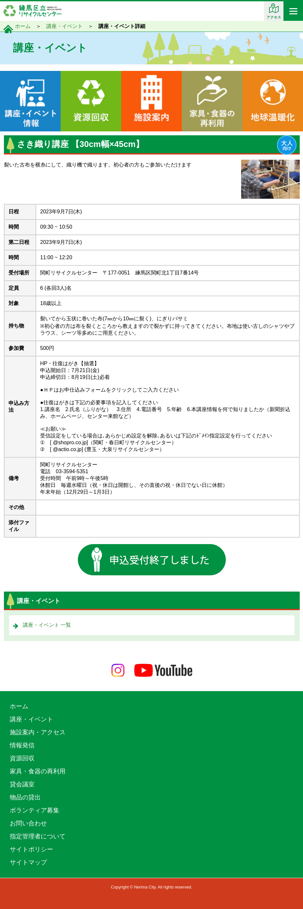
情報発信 (22, 745)
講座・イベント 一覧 (47, 625)
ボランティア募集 (34, 810)
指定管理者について (37, 836)
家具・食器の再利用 (37, 771)
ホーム (23, 26)
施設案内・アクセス (37, 732)
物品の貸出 (25, 797)
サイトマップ (28, 862)
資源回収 (22, 758)
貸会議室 (22, 784)
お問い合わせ (28, 823)
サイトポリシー (31, 849)
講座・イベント (64, 26)
